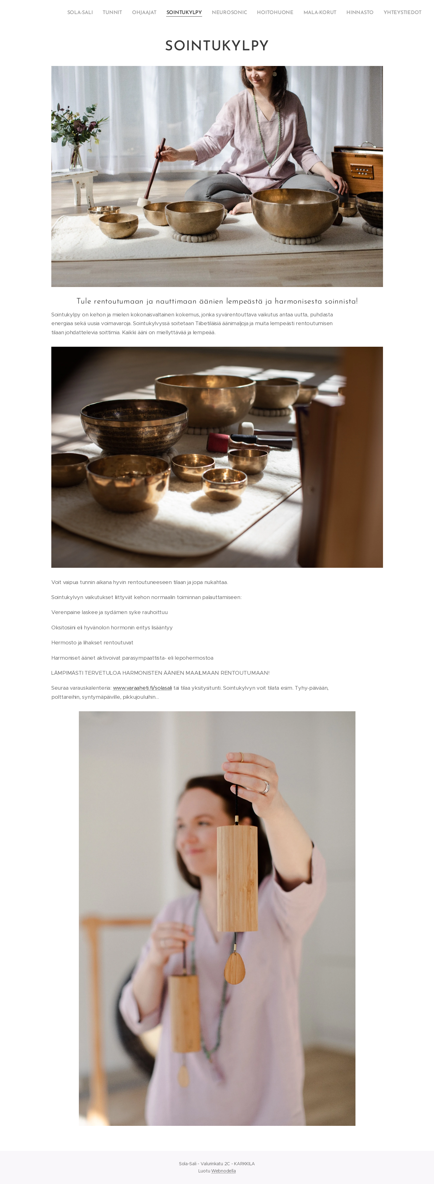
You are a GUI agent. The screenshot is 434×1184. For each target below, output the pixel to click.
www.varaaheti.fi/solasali (142, 687)
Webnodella (223, 1171)
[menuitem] (93, 13)
